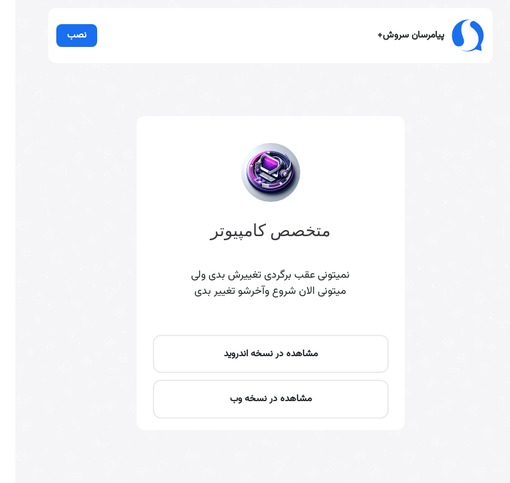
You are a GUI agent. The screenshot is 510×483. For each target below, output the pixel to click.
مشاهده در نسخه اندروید (255, 426)
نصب (49, 39)
